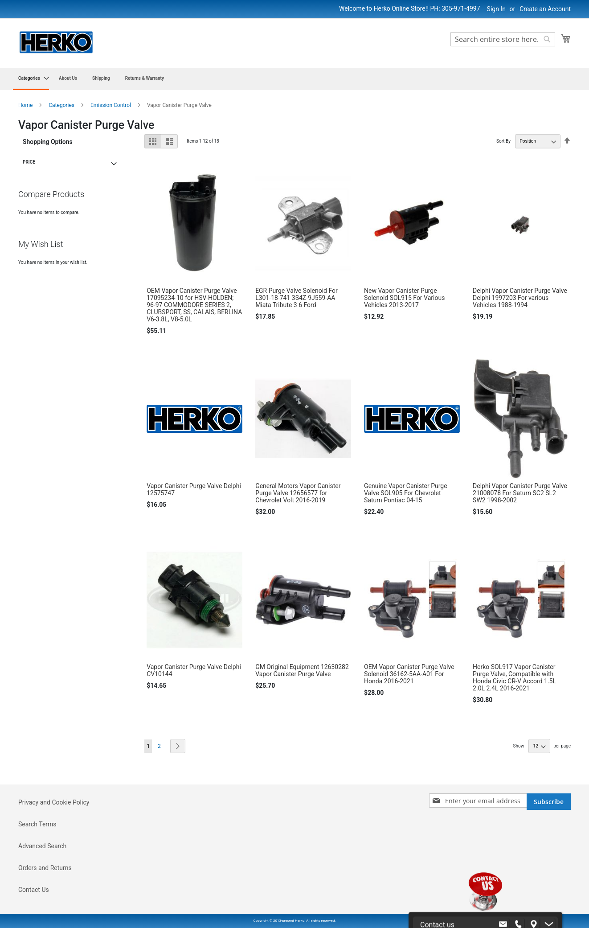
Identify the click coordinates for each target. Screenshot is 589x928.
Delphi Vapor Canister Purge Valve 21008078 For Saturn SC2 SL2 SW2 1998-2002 (520, 493)
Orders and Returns (45, 867)
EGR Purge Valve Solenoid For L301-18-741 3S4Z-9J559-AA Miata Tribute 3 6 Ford (296, 297)
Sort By (503, 141)
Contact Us (33, 889)
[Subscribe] (549, 801)
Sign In (496, 8)
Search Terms (37, 824)
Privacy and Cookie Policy (53, 802)
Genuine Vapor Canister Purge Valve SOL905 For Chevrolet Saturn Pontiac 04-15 (405, 493)
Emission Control (111, 105)
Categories (62, 105)
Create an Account (545, 8)
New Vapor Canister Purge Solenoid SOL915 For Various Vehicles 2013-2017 (404, 297)
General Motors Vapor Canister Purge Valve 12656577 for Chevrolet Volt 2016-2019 (297, 493)
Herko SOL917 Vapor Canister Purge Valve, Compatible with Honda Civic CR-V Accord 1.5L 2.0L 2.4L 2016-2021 (514, 677)
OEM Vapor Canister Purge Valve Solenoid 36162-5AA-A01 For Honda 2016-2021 (409, 674)
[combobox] (502, 39)
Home (26, 105)
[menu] (294, 79)
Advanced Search (42, 846)
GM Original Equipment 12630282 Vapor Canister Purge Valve (302, 670)
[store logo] (56, 43)
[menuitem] (31, 79)
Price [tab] (29, 162)
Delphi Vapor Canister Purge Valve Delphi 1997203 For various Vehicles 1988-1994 (520, 297)
